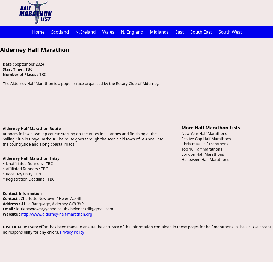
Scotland (60, 32)
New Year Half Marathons (204, 133)
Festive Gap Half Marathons (206, 138)
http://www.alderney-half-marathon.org (56, 214)
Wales (108, 32)
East (179, 32)
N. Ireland (85, 32)
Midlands (159, 32)
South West (230, 32)
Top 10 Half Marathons (202, 149)
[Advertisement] (165, 12)
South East (201, 32)
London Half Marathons (203, 154)
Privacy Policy (72, 232)
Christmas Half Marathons (205, 143)
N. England (132, 32)
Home (38, 32)
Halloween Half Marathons (205, 159)
